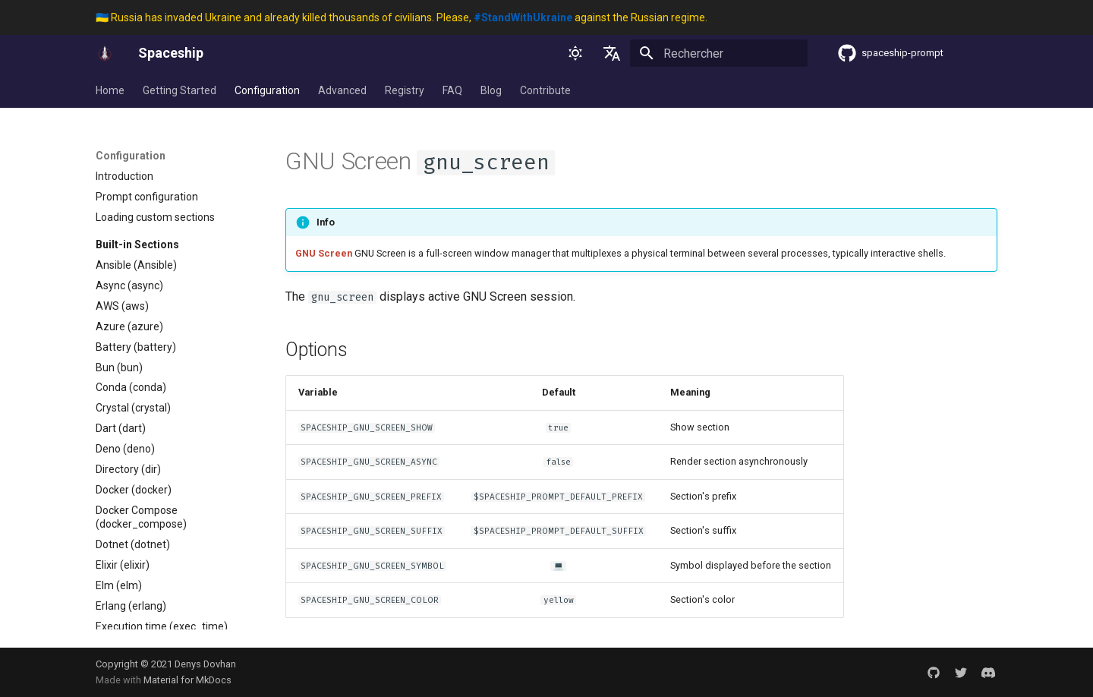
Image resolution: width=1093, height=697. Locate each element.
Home (110, 90)
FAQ (452, 90)
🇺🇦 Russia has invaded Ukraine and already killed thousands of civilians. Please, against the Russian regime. (401, 17)
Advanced (342, 90)
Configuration (267, 90)
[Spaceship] (105, 53)
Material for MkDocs (187, 680)
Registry (404, 90)
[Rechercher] (719, 53)
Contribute (545, 90)
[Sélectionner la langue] (612, 53)
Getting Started (179, 90)
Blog (491, 90)
